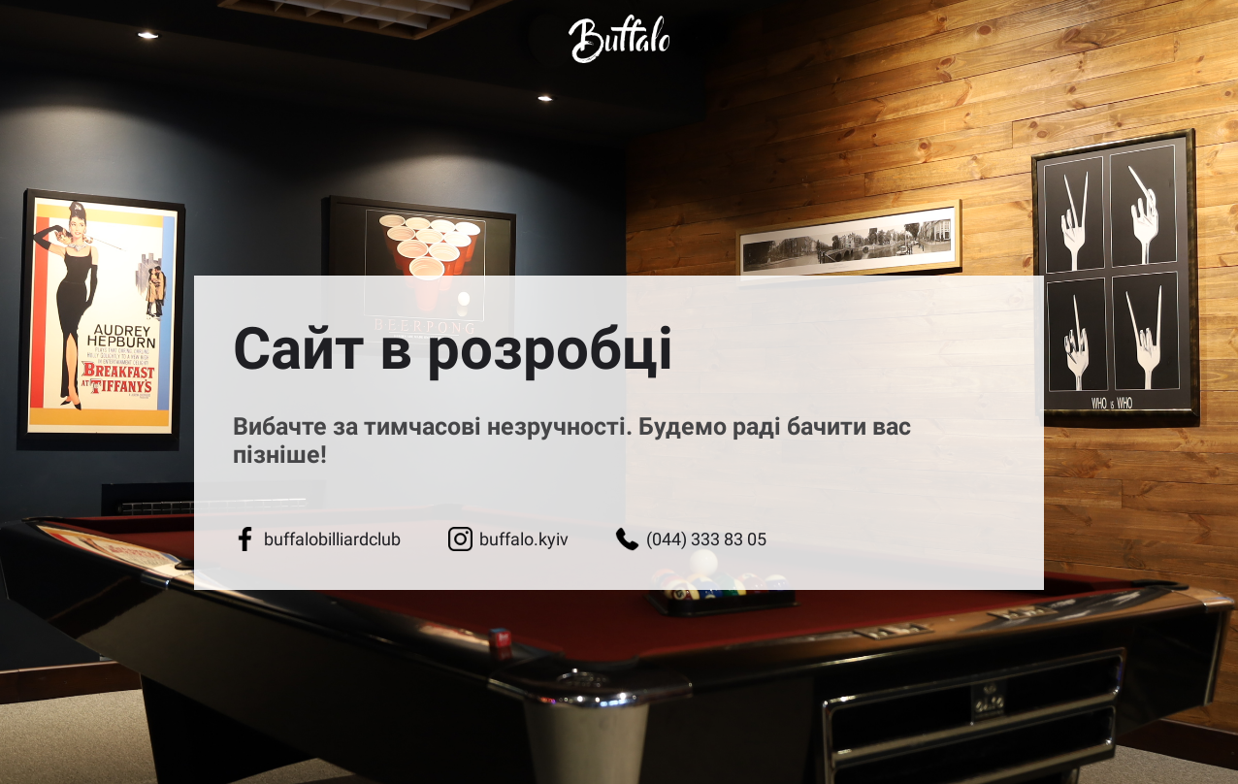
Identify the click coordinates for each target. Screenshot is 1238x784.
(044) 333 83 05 (690, 539)
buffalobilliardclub (317, 539)
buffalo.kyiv (508, 539)
